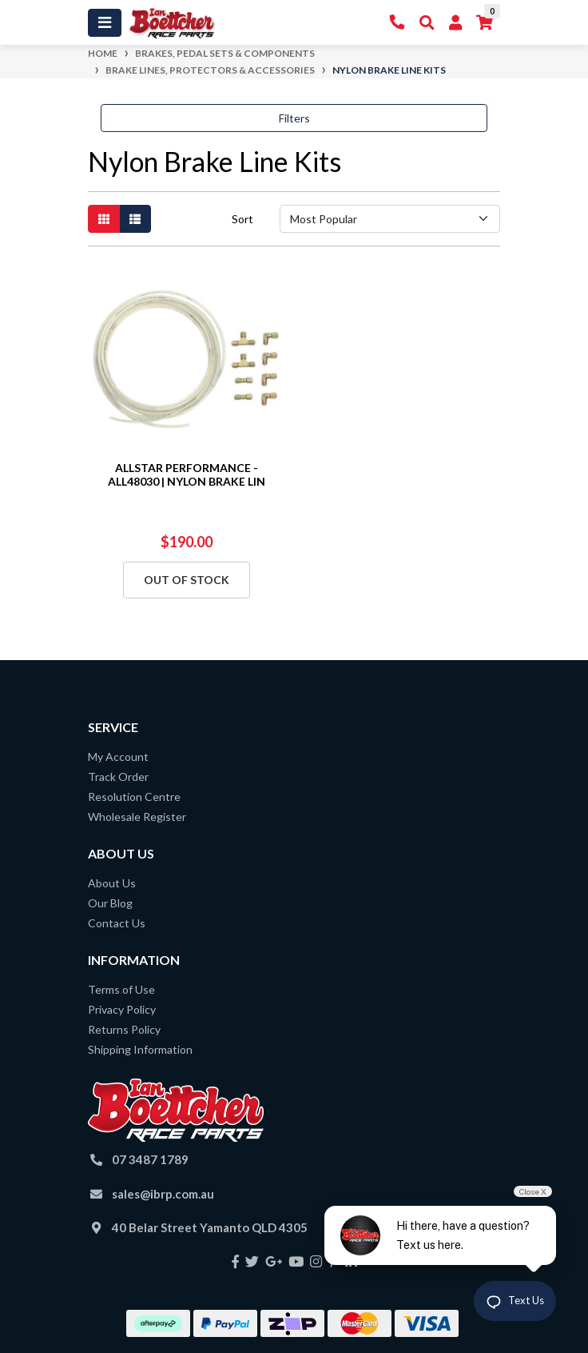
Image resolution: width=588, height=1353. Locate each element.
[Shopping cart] (484, 22)
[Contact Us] (397, 22)
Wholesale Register (137, 816)
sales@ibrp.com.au (163, 1194)
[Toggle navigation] (104, 23)
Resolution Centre (134, 796)
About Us (112, 883)
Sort (242, 219)
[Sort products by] (390, 219)
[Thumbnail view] (104, 219)
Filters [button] (294, 118)
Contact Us (116, 923)
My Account (118, 756)
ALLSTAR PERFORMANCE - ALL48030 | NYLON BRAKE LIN (186, 474)
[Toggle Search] (427, 22)
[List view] (135, 219)
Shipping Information (140, 1049)
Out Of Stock (186, 579)
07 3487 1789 (150, 1159)
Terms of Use (121, 989)
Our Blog (110, 903)
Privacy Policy (122, 1009)
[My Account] (455, 22)
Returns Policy (124, 1029)
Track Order (118, 776)
